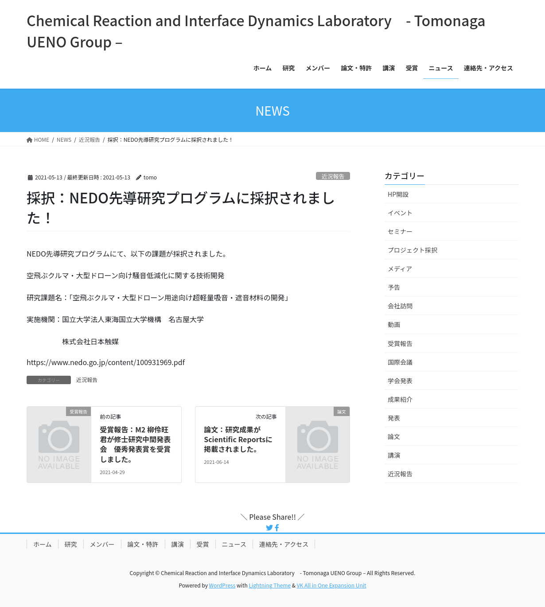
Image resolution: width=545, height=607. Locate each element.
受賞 (203, 544)
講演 (394, 455)
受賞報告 (400, 343)
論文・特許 (143, 544)
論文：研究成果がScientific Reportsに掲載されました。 (238, 439)
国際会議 (400, 362)
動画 (394, 324)
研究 (71, 544)
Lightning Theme (270, 585)
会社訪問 (400, 305)
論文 (394, 436)
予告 (394, 287)
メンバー (102, 544)
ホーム (42, 544)
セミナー (400, 231)
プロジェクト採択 (412, 249)
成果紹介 (400, 399)
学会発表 (400, 380)
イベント (400, 212)
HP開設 (398, 194)
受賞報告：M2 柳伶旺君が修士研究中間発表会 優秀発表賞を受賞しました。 (135, 444)
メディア (400, 268)
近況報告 (333, 176)
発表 (394, 417)
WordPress (222, 585)
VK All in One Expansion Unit (331, 585)
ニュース (234, 544)
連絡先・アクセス (283, 544)
